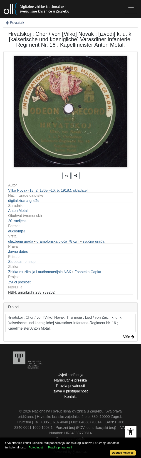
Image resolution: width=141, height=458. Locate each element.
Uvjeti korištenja (70, 375)
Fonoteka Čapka (87, 272)
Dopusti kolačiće (123, 452)
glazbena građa (20, 241)
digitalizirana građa (23, 201)
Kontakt (70, 397)
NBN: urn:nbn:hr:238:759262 (31, 292)
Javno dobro (18, 252)
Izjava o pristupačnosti (70, 391)
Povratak (14, 23)
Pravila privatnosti (70, 386)
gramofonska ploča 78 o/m (58, 241)
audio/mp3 (16, 231)
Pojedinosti (36, 447)
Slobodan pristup (21, 262)
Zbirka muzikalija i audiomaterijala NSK (39, 272)
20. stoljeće (17, 221)
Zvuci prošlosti (19, 282)
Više (128, 337)
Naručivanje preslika (70, 380)
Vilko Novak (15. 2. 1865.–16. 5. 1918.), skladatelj (48, 190)
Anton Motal (17, 211)
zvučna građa (93, 241)
